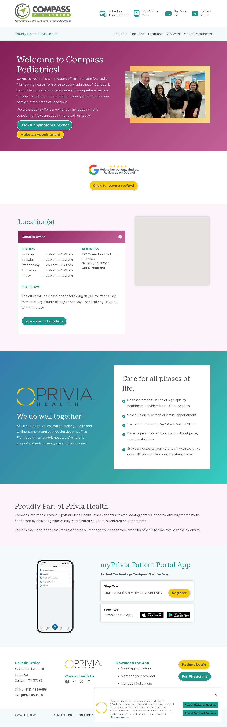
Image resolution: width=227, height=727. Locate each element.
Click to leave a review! (113, 186)
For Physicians (194, 676)
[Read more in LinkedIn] (89, 682)
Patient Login (194, 665)
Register (179, 593)
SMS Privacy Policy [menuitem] (64, 714)
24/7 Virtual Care (150, 13)
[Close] (215, 694)
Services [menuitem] (172, 34)
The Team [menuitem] (137, 34)
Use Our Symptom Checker (44, 125)
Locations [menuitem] (155, 34)
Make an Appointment (40, 135)
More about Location (44, 321)
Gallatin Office (33, 237)
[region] (158, 705)
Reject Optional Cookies (200, 713)
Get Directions (93, 268)
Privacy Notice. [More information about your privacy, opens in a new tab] (120, 717)
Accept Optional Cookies (200, 705)
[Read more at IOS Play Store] (152, 615)
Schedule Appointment (119, 13)
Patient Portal (205, 13)
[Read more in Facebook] (67, 682)
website (194, 530)
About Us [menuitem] (120, 34)
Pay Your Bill (180, 13)
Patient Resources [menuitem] (196, 34)
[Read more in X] (81, 682)
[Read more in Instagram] (75, 682)
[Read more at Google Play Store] (178, 615)
